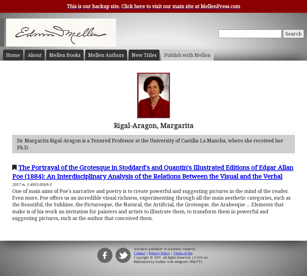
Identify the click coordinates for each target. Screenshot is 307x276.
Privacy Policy (159, 253)
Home (13, 55)
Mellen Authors (106, 55)
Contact (140, 253)
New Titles (144, 55)
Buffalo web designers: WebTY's (179, 262)
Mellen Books (65, 55)
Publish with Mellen (187, 55)
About (35, 55)
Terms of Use (182, 253)
